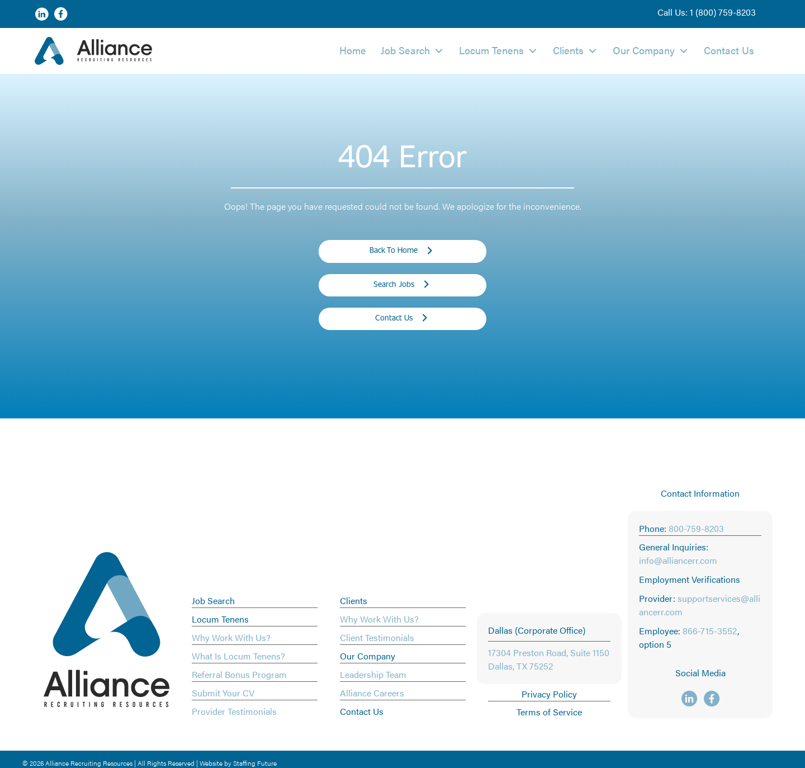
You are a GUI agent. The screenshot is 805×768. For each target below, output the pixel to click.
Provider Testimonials (234, 711)
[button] (706, 12)
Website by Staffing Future (238, 763)
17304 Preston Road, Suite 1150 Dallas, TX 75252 (548, 659)
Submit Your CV (223, 692)
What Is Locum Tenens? (238, 655)
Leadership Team (373, 674)
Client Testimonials (377, 637)
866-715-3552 (710, 630)
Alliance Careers (372, 692)
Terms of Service (549, 711)
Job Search (213, 600)
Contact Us (361, 711)
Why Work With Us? (231, 637)
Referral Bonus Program (239, 674)
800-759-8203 (696, 528)
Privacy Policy (549, 693)
